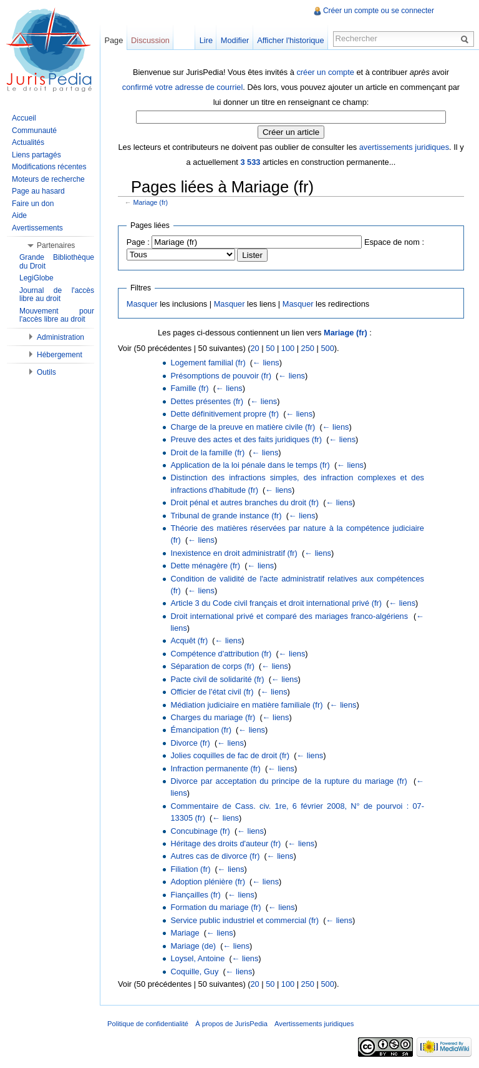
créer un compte (325, 72)
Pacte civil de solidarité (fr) (217, 679)
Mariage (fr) (150, 202)
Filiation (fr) (190, 869)
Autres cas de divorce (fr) (214, 856)
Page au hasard (38, 191)
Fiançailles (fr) (195, 894)
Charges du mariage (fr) (212, 717)
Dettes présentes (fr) (206, 401)
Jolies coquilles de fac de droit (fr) (229, 755)
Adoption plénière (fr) (207, 881)
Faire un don (33, 203)
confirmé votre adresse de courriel (182, 87)
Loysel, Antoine (197, 958)
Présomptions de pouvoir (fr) (220, 375)
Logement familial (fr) (207, 362)
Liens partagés (36, 155)
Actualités (28, 142)
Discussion (150, 40)
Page (113, 40)
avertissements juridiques (404, 147)
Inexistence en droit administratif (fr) (233, 553)
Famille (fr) (189, 388)
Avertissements (37, 228)
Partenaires (56, 245)
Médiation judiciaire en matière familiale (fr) (246, 705)
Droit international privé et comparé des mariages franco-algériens (289, 616)
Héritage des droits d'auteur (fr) (225, 843)
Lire (206, 40)
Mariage (184, 932)
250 (307, 348)
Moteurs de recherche (48, 179)
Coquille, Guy (194, 971)
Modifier (235, 40)
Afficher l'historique (290, 40)
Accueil (24, 118)
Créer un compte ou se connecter (378, 10)
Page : (138, 242)
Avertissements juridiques (314, 1023)
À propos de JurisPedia (231, 1023)
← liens (266, 362)
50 (270, 348)
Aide (19, 215)
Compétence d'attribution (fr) (220, 653)
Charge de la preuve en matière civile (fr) (242, 427)
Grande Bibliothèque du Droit (56, 261)
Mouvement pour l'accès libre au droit (56, 315)
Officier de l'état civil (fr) (211, 691)
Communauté (34, 130)
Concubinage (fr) (200, 831)
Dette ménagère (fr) (205, 565)
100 (287, 348)
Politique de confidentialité (147, 1023)
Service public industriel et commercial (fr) (244, 920)
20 (254, 348)
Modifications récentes (49, 166)
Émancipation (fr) (200, 729)
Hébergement (59, 354)
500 (327, 348)
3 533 (250, 162)
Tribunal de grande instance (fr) (225, 515)
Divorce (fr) (190, 743)
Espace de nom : (394, 242)
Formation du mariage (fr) (215, 907)
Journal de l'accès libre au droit (56, 295)
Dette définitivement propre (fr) (224, 413)
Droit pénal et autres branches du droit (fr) (244, 502)
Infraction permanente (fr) (215, 768)
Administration (60, 337)
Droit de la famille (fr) (207, 452)
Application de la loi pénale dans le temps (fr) (249, 465)
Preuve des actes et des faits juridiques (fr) (246, 439)
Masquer (142, 304)
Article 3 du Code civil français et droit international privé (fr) (276, 603)
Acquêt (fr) (189, 640)
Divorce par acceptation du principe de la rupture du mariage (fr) (288, 781)
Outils (46, 372)
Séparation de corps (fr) (212, 666)
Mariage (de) (193, 946)
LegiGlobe (36, 278)
